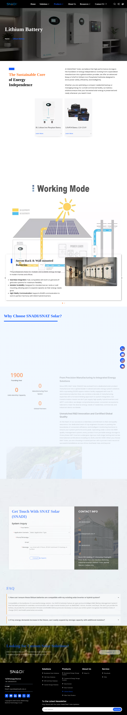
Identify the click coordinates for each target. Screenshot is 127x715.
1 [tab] (62, 303)
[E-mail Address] (78, 709)
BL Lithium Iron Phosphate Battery (48, 128)
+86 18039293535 (10, 681)
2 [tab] (64, 303)
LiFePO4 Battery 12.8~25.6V (76, 128)
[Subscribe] (117, 709)
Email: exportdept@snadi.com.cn (15, 689)
